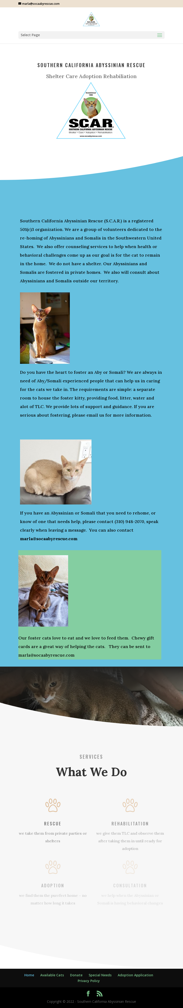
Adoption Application (135, 975)
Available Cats (52, 975)
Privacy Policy (89, 980)
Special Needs (100, 975)
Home (29, 975)
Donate (76, 975)
